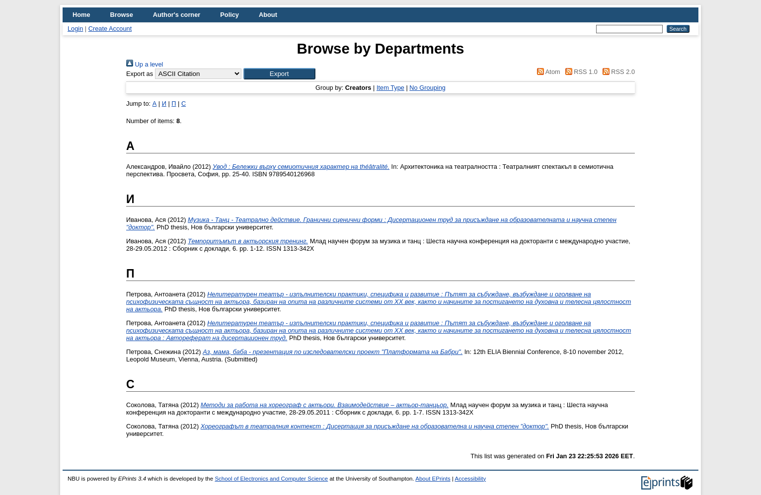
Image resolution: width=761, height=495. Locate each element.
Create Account (110, 28)
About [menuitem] (268, 14)
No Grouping (427, 87)
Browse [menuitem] (121, 14)
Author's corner (176, 14)
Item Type (390, 87)
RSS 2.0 (617, 71)
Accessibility (470, 479)
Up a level (144, 64)
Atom (547, 71)
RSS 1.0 (580, 71)
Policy (229, 14)
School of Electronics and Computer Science (271, 479)
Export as (139, 73)
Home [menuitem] (81, 14)
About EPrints (432, 479)
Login (75, 28)
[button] (279, 73)
